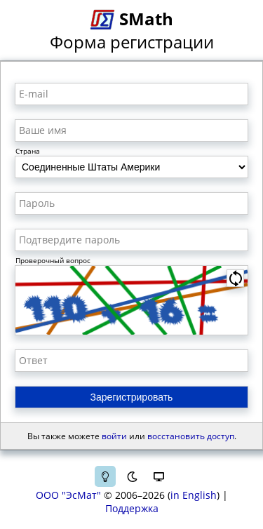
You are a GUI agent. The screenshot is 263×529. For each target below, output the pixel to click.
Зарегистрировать (131, 397)
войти (114, 436)
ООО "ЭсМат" (68, 495)
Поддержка (132, 508)
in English (193, 495)
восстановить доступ (190, 436)
